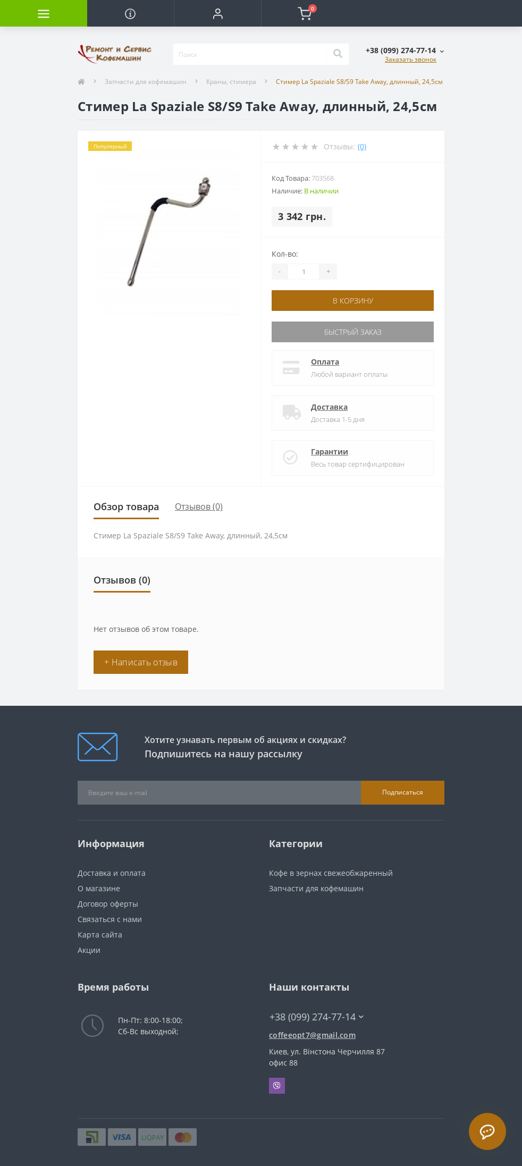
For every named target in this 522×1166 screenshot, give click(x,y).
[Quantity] (303, 272)
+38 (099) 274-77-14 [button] (317, 1017)
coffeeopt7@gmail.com (312, 1035)
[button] (217, 13)
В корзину (353, 300)
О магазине (99, 888)
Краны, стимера (231, 81)
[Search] (337, 54)
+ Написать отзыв (141, 662)
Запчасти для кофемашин (146, 81)
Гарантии (329, 451)
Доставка (329, 407)
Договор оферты (108, 904)
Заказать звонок (410, 59)
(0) (362, 146)
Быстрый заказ (353, 332)
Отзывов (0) (199, 506)
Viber (277, 1085)
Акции (89, 950)
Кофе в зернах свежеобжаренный (331, 873)
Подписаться (402, 792)
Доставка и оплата (112, 873)
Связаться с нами (110, 919)
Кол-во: (285, 254)
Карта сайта (100, 935)
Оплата (325, 362)
